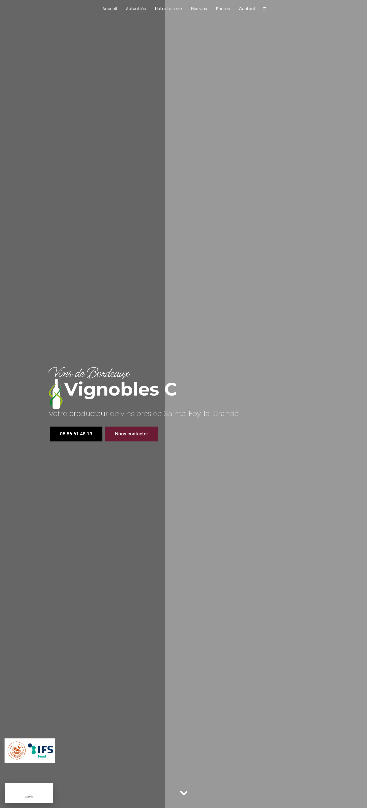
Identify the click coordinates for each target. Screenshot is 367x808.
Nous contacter (131, 433)
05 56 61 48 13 (76, 434)
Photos (223, 9)
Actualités (136, 9)
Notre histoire (168, 9)
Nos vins (199, 9)
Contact (247, 9)
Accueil (109, 9)
